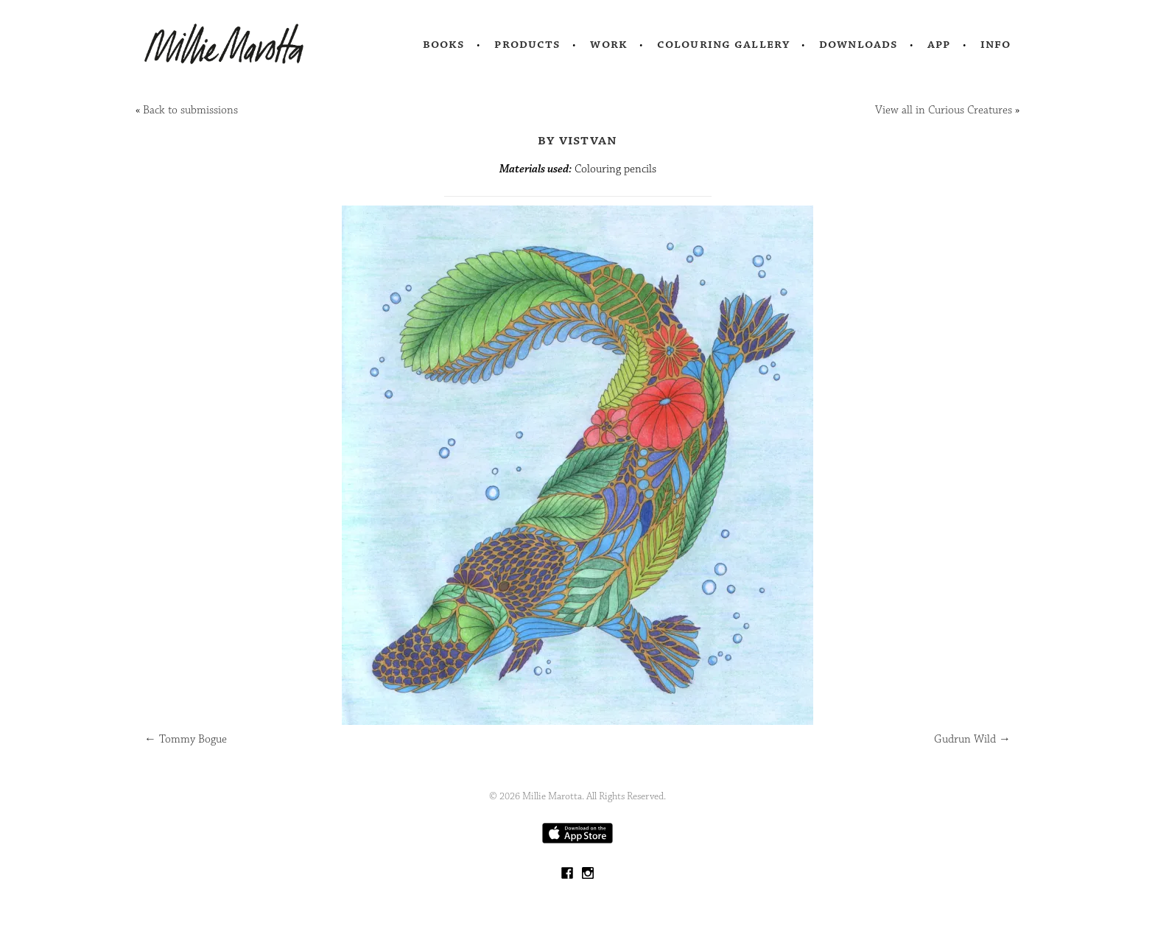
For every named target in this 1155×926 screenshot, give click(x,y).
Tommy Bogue (185, 739)
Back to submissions (190, 110)
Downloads (858, 44)
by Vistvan (578, 140)
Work (609, 44)
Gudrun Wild (972, 739)
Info (995, 44)
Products (527, 44)
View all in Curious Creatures (943, 110)
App (938, 44)
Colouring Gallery (723, 44)
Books (444, 44)
